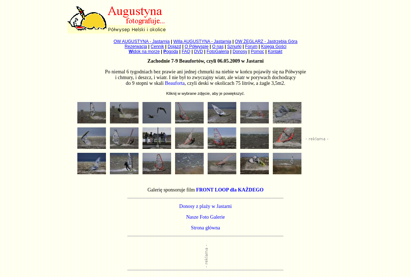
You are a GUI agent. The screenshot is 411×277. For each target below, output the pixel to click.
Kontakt (275, 51)
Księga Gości (273, 46)
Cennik (157, 46)
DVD (198, 51)
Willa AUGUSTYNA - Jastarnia (202, 41)
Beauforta (175, 83)
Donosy (240, 51)
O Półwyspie (197, 46)
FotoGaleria (218, 51)
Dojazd (174, 46)
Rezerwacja (136, 46)
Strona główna (205, 227)
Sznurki (234, 46)
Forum (251, 46)
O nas (217, 46)
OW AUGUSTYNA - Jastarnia (141, 41)
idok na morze (144, 51)
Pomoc (257, 51)
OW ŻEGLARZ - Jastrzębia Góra (266, 41)
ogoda (170, 51)
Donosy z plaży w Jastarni (205, 206)
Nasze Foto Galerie (205, 217)
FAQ (186, 51)
